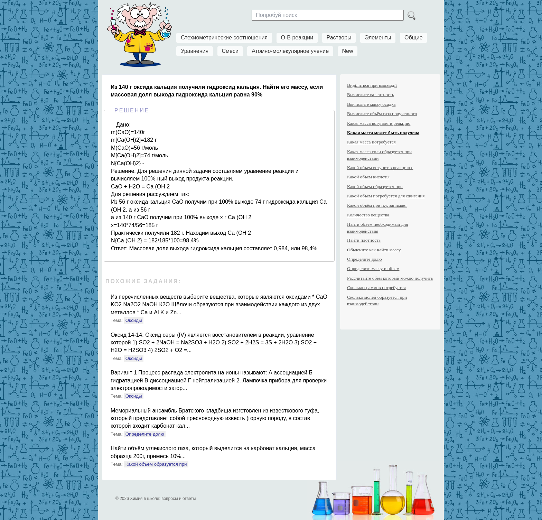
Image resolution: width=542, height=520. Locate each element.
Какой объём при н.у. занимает (377, 205)
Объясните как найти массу (374, 249)
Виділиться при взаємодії (372, 85)
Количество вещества (368, 214)
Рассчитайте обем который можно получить (390, 278)
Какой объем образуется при (156, 464)
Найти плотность (364, 240)
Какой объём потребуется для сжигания (385, 195)
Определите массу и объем (373, 268)
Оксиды (133, 320)
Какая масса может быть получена (383, 132)
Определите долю (144, 434)
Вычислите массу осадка (371, 104)
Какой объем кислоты (368, 176)
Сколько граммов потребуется (376, 287)
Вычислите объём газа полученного (382, 113)
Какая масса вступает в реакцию (378, 123)
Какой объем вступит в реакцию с (380, 167)
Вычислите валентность (370, 94)
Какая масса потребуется (371, 142)
